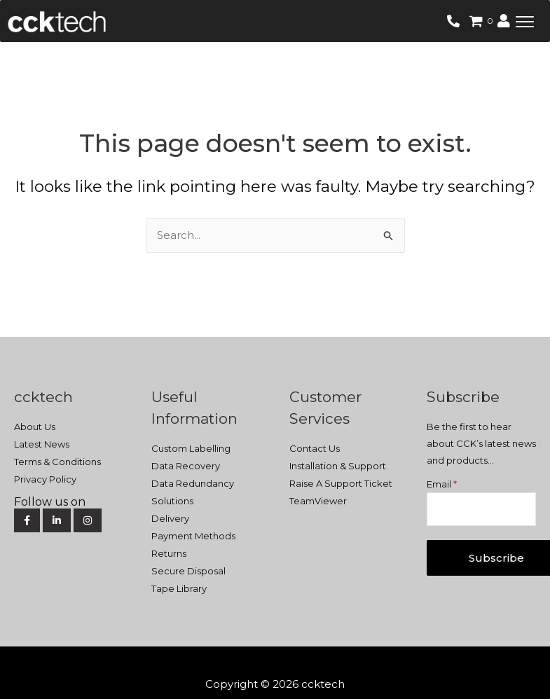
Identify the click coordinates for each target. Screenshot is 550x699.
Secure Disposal (188, 570)
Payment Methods (193, 535)
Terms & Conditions (57, 461)
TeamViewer (318, 500)
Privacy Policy (45, 479)
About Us (34, 426)
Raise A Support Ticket (340, 483)
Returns (168, 553)
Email (442, 484)
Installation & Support (337, 465)
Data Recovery (185, 465)
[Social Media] (67, 501)
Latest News (41, 444)
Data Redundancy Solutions (192, 492)
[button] (524, 21)
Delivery (170, 518)
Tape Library (179, 588)
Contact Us (314, 448)
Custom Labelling (191, 448)
